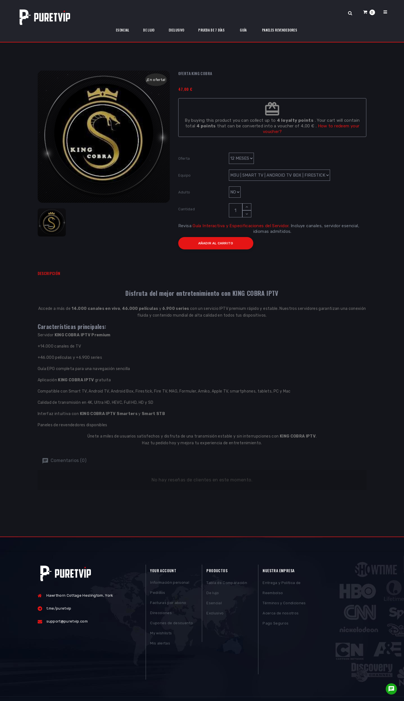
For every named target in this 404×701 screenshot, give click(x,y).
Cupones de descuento (171, 625)
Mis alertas (160, 645)
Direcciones (161, 614)
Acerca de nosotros (281, 614)
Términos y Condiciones (284, 604)
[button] (369, 11)
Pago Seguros (275, 625)
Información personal (169, 584)
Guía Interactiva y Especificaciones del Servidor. (241, 225)
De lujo (212, 594)
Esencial (214, 604)
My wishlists (161, 635)
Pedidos (157, 594)
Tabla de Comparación (226, 584)
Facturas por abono (168, 604)
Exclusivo (215, 614)
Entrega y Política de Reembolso (282, 589)
